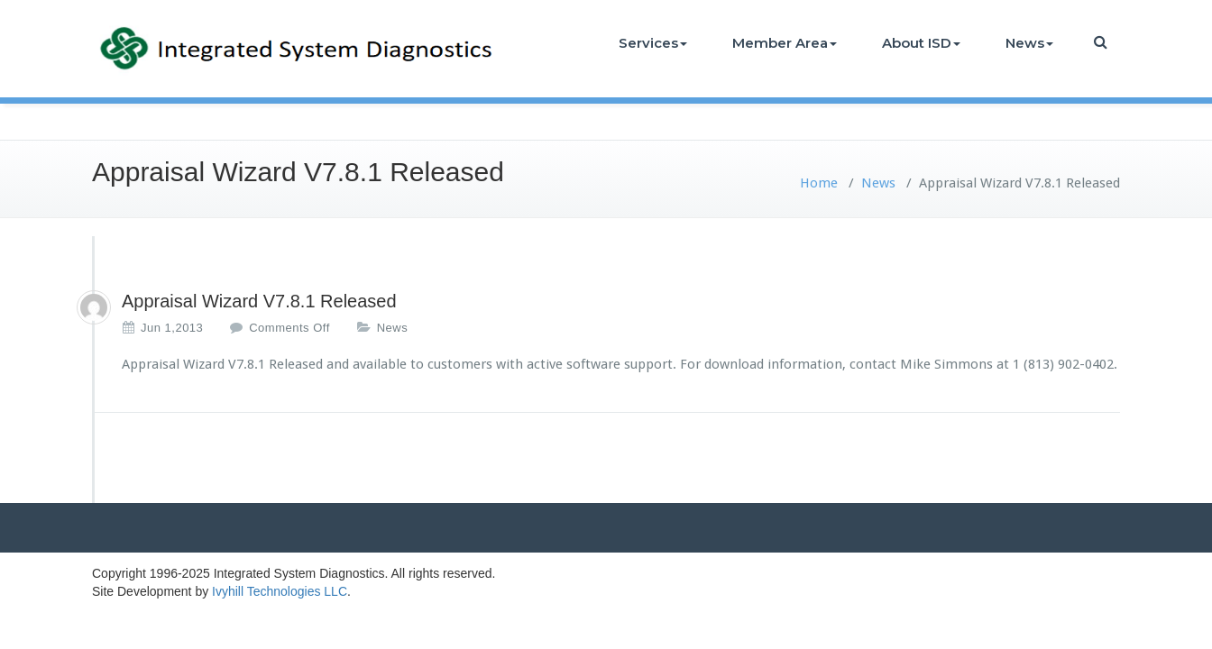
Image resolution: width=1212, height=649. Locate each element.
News (1029, 42)
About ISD (921, 42)
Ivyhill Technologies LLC (279, 591)
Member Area (784, 42)
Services (653, 42)
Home (819, 183)
